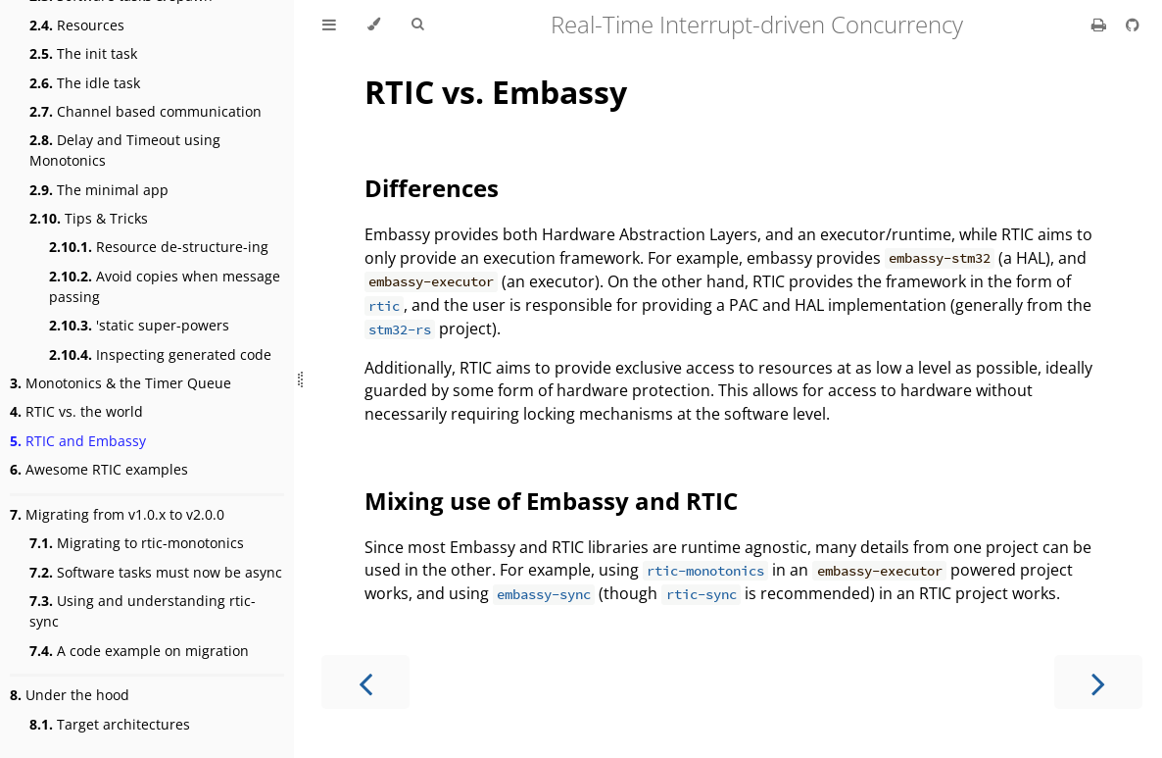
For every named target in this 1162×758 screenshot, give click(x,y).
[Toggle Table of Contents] (329, 24)
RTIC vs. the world (76, 411)
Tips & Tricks (88, 218)
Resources (76, 25)
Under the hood (69, 694)
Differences (431, 188)
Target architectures (109, 724)
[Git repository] (1132, 24)
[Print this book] (1101, 24)
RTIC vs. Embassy (495, 92)
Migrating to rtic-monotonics (136, 542)
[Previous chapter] (365, 682)
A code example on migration (139, 650)
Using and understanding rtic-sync (142, 611)
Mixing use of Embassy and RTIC (551, 500)
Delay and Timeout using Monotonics (124, 150)
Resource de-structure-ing (158, 246)
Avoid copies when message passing (164, 286)
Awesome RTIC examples (99, 469)
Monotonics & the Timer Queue (120, 383)
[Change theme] (374, 24)
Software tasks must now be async (155, 572)
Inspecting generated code (160, 354)
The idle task (84, 83)
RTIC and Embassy (78, 440)
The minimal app (99, 189)
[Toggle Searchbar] (417, 24)
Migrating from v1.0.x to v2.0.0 (117, 514)
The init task (83, 53)
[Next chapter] (1098, 682)
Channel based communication (145, 111)
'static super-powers (139, 325)
